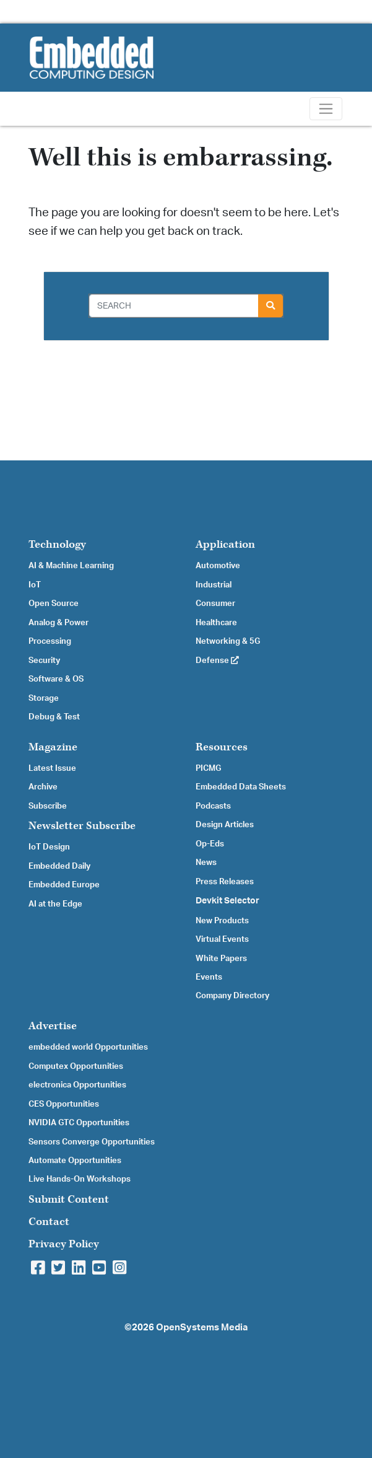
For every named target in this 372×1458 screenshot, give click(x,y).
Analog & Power (58, 622)
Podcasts (213, 806)
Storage (43, 698)
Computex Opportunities (75, 1066)
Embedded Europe (64, 885)
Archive (43, 787)
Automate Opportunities (74, 1160)
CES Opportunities (63, 1104)
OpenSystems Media (202, 1327)
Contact (48, 1221)
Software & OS (56, 679)
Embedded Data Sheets (241, 787)
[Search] (174, 305)
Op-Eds (210, 844)
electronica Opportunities (77, 1085)
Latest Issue (52, 768)
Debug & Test (54, 717)
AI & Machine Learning (71, 565)
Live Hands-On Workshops (79, 1179)
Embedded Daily (59, 866)
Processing (49, 641)
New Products (222, 920)
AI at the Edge (55, 904)
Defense (217, 660)
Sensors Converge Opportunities (91, 1142)
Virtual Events (222, 939)
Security (44, 660)
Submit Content (68, 1199)
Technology (57, 544)
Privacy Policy (63, 1244)
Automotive (218, 565)
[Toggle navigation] (325, 108)
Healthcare (216, 622)
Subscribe (47, 806)
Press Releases (225, 881)
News (206, 862)
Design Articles (225, 824)
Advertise (52, 1026)
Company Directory (232, 995)
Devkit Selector (227, 901)
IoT (34, 585)
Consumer (215, 603)
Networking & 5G (228, 641)
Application (225, 544)
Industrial (213, 585)
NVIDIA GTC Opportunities (78, 1122)
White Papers (221, 958)
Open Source (53, 603)
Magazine (52, 747)
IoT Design (49, 847)
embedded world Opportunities (88, 1047)
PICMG (208, 768)
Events (209, 977)
